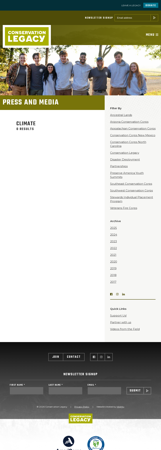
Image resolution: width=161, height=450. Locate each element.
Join (55, 357)
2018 (113, 275)
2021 (113, 255)
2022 (113, 248)
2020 (113, 261)
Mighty (120, 406)
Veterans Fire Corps (123, 208)
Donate (151, 5)
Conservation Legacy (124, 152)
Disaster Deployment (125, 159)
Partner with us (120, 322)
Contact (74, 357)
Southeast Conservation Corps (131, 183)
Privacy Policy (81, 406)
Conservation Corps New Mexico (132, 135)
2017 (113, 282)
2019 (113, 268)
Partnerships (119, 166)
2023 (113, 241)
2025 (113, 228)
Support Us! (118, 315)
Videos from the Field (125, 329)
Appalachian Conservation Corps (133, 128)
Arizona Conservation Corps (129, 121)
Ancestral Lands (121, 115)
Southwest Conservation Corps (131, 190)
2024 (113, 234)
